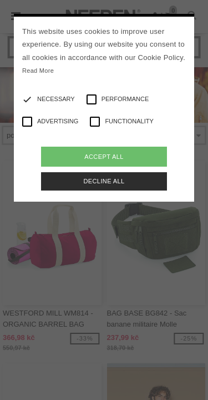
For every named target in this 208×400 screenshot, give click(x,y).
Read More (38, 70)
